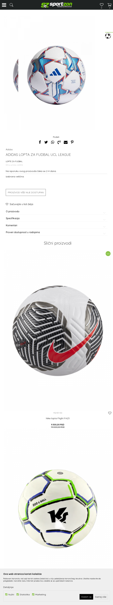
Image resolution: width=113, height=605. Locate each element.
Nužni (11, 594)
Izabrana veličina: (15, 176)
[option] (56, 73)
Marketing (40, 594)
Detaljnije (8, 587)
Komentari (56, 225)
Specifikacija (56, 218)
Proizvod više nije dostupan (26, 192)
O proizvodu (56, 211)
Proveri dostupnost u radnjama (56, 232)
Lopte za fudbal (14, 161)
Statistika (25, 594)
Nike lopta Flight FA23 (58, 418)
